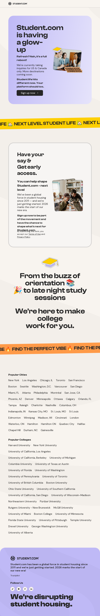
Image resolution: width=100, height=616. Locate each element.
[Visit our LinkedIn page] (31, 589)
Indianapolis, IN (17, 411)
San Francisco (76, 380)
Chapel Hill (14, 430)
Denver (29, 399)
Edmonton (14, 417)
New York (13, 380)
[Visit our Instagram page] (19, 589)
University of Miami (19, 513)
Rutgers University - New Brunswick (29, 507)
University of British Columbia (25, 482)
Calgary (70, 399)
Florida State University (22, 520)
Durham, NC (31, 430)
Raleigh (24, 405)
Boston (12, 386)
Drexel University (18, 526)
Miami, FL (13, 392)
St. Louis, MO (58, 411)
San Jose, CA (72, 392)
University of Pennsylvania (23, 476)
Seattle (24, 386)
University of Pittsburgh (53, 520)
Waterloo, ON (16, 423)
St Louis (74, 411)
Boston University (56, 482)
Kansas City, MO (38, 411)
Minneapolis (44, 399)
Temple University (80, 520)
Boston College (43, 513)
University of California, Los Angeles (29, 451)
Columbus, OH (67, 405)
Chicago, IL (46, 380)
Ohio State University (21, 488)
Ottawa (58, 399)
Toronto (60, 380)
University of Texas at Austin (52, 464)
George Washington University (50, 526)
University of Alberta (20, 532)
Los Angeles (29, 380)
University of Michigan (63, 457)
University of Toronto (54, 476)
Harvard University (19, 445)
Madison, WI (45, 417)
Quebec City (66, 423)
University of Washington (50, 470)
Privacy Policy (23, 237)
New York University (45, 445)
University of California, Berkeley (27, 457)
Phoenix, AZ (15, 399)
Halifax (81, 423)
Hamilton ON (48, 423)
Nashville (51, 405)
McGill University (63, 507)
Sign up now (30, 93)
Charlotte (37, 405)
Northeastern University (22, 501)
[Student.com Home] (17, 3)
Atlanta (26, 392)
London (74, 417)
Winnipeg (29, 417)
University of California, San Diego (28, 495)
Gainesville (47, 430)
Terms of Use (34, 234)
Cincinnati (61, 417)
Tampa (12, 405)
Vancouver (60, 386)
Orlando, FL (84, 399)
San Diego (76, 386)
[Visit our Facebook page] (25, 589)
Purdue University (50, 501)
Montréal (56, 392)
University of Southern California (56, 488)
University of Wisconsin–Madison (70, 495)
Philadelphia (41, 392)
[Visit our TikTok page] (12, 589)
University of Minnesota (69, 513)
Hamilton (32, 423)
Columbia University (20, 464)
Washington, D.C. (41, 386)
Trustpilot (15, 575)
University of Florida (20, 470)
